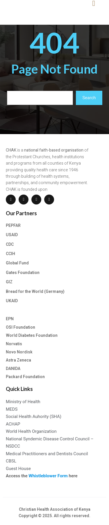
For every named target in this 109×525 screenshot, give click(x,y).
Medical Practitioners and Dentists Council (47, 453)
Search (89, 97)
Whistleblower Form (48, 475)
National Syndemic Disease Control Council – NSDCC (50, 442)
